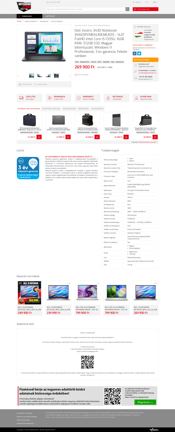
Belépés (138, 2)
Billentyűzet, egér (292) (51, 109)
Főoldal (19, 21)
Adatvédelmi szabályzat (24, 413)
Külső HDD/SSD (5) (69, 109)
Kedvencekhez (40, 84)
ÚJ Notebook (44, 21)
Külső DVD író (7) (97, 109)
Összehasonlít (25, 84)
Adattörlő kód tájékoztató (25, 423)
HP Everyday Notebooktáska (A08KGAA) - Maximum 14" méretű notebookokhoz (29, 130)
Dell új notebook (56, 21)
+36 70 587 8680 (54, 2)
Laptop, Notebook (31, 21)
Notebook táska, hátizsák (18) (29, 109)
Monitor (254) (83, 109)
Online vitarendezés (23, 420)
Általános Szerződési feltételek (27, 417)
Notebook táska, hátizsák (147, 142)
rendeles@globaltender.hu (147, 73)
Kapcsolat (50, 16)
